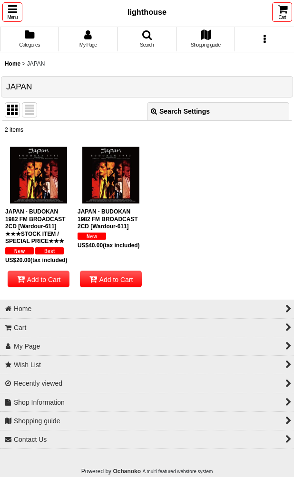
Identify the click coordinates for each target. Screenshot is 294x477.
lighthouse (147, 12)
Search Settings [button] (180, 111)
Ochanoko (127, 471)
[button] (12, 12)
